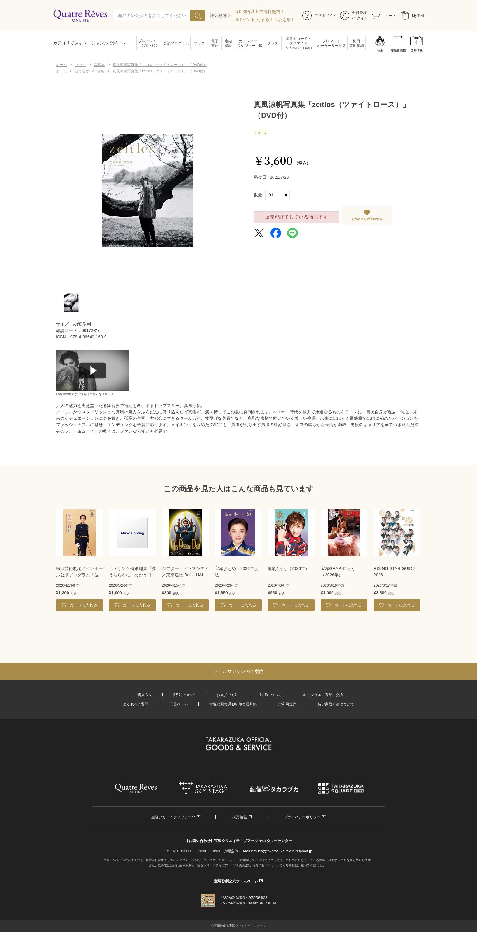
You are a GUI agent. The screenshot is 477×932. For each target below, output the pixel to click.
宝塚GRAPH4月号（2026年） (338, 571)
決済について (271, 695)
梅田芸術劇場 (356, 43)
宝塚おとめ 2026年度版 (236, 571)
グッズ (272, 43)
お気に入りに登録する (367, 219)
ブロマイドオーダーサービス (331, 43)
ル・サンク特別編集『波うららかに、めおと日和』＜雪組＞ (132, 572)
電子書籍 (214, 43)
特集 (380, 50)
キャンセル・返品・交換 (323, 695)
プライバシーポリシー (302, 817)
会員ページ (179, 704)
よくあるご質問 (135, 704)
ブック (199, 43)
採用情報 (239, 817)
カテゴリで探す (68, 42)
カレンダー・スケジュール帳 (250, 43)
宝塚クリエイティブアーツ (173, 817)
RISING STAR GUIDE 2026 (394, 571)
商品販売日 (398, 50)
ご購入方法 (143, 695)
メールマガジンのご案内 (239, 671)
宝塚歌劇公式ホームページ (236, 881)
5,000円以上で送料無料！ (259, 11)
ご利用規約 (287, 704)
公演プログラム (176, 43)
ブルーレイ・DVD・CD (149, 43)
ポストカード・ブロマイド (298, 43)
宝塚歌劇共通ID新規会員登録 (233, 704)
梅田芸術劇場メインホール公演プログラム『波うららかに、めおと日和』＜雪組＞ (79, 572)
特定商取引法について (336, 704)
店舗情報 (416, 50)
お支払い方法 (227, 695)
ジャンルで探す (106, 42)
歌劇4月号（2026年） (288, 568)
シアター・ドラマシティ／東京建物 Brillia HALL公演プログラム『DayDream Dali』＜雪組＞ (185, 572)
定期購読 (228, 43)
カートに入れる (83, 605)
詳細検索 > (220, 15)
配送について (184, 695)
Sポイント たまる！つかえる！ (265, 19)
